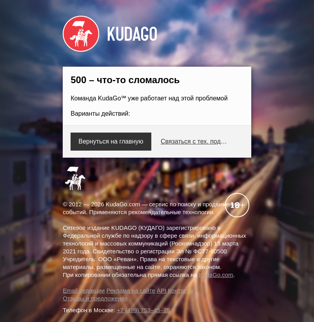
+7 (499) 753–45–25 (143, 310)
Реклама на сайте (130, 290)
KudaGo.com (216, 274)
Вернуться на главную (110, 141)
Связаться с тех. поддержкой (195, 141)
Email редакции (84, 290)
